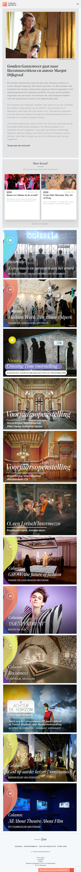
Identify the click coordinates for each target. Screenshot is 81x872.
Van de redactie (47, 846)
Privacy (40, 861)
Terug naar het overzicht (18, 146)
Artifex (42, 857)
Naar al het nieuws (40, 224)
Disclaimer (40, 859)
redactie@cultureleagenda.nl (40, 851)
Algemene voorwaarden (32, 863)
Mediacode (43, 865)
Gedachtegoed (51, 863)
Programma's (31, 846)
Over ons (62, 846)
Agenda (18, 846)
